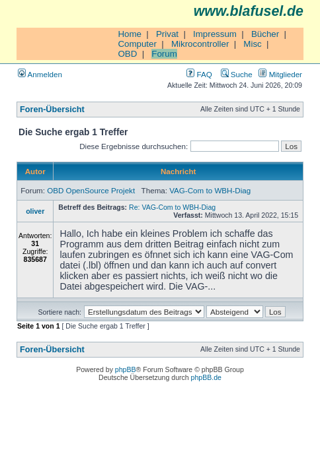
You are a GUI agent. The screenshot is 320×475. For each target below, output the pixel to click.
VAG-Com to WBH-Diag (210, 190)
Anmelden (40, 74)
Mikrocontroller (200, 44)
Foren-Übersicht (52, 109)
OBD (127, 54)
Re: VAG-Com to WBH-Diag (172, 207)
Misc (252, 44)
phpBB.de (206, 377)
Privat (167, 34)
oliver (35, 211)
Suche (237, 74)
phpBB (125, 369)
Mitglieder (280, 74)
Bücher (265, 34)
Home (129, 34)
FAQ (199, 74)
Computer (137, 44)
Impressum (215, 34)
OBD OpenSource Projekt (91, 190)
